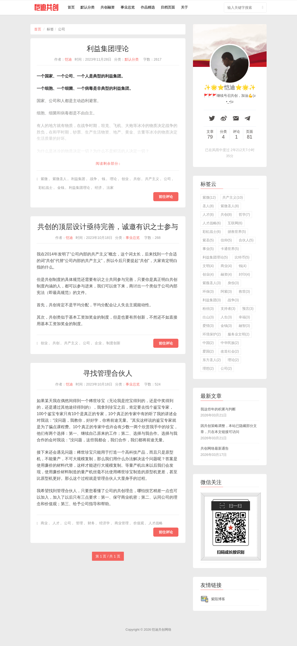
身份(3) (233, 283)
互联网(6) (235, 223)
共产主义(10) (232, 197)
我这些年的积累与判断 (218, 409)
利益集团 (78, 179)
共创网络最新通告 (215, 448)
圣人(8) (208, 206)
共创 (136, 179)
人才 (56, 523)
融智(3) (244, 326)
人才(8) (208, 214)
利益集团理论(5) (215, 257)
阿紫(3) (226, 291)
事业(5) (208, 249)
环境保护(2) (212, 334)
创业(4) (208, 274)
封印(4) (244, 274)
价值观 (138, 523)
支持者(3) (228, 309)
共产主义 (152, 179)
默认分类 (87, 7)
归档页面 (168, 7)
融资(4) (226, 274)
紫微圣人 (60, 179)
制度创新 (113, 343)
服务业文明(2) (239, 334)
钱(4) (242, 266)
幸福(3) (244, 317)
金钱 (60, 188)
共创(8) (226, 214)
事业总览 (128, 7)
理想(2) (208, 368)
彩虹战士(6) (212, 232)
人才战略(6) (212, 223)
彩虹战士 (45, 188)
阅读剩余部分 (107, 163)
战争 (93, 179)
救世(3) (244, 291)
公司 (167, 179)
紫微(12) (209, 197)
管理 (79, 523)
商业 (44, 523)
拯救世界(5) (237, 232)
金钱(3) (226, 326)
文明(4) (208, 266)
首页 (71, 7)
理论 (113, 179)
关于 (184, 7)
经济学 (104, 523)
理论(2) (233, 360)
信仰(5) (226, 240)
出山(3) (208, 317)
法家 (110, 188)
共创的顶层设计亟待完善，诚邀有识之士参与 (107, 227)
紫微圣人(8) (230, 206)
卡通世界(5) (230, 249)
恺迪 (68, 59)
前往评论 (166, 197)
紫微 (44, 179)
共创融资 (108, 7)
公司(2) (226, 368)
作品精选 (148, 7)
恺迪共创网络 (161, 629)
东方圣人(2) (212, 360)
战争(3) (233, 300)
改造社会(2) (230, 351)
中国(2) (208, 343)
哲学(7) (244, 214)
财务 (91, 523)
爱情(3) (208, 326)
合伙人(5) (246, 240)
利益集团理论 (108, 49)
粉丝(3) (208, 309)
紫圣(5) (208, 240)
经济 (98, 188)
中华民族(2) (230, 343)
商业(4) (226, 266)
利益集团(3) (212, 300)
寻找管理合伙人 (107, 373)
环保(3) (208, 291)
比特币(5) (242, 257)
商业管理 (122, 523)
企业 (98, 343)
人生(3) (226, 317)
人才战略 (155, 523)
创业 (125, 179)
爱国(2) (208, 351)
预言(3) (248, 309)
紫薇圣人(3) (212, 283)
